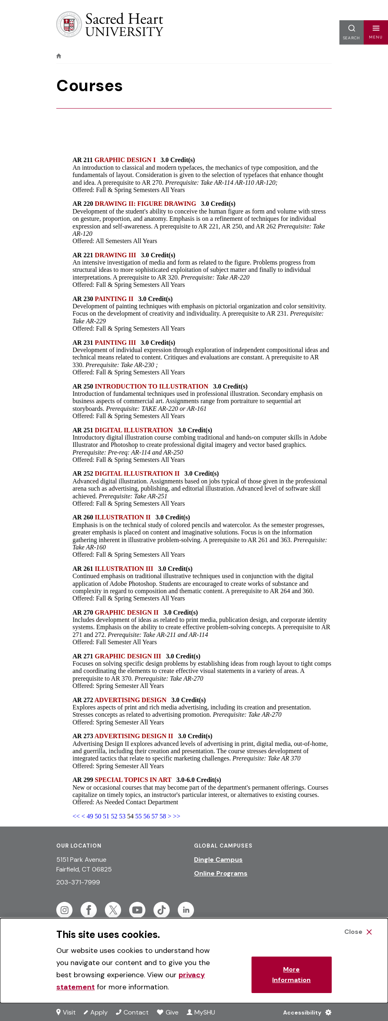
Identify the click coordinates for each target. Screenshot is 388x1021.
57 (154, 816)
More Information (291, 974)
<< (76, 816)
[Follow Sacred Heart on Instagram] (64, 910)
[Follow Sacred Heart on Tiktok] (161, 910)
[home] (58, 55)
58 (163, 816)
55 (138, 816)
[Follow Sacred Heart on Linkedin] (186, 910)
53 (122, 816)
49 (90, 816)
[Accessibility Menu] (305, 1012)
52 (114, 816)
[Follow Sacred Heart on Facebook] (88, 910)
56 (146, 816)
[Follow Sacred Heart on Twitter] (113, 910)
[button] (376, 32)
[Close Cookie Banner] (358, 932)
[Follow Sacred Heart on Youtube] (137, 910)
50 (98, 816)
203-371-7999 (78, 882)
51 (106, 816)
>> (176, 816)
